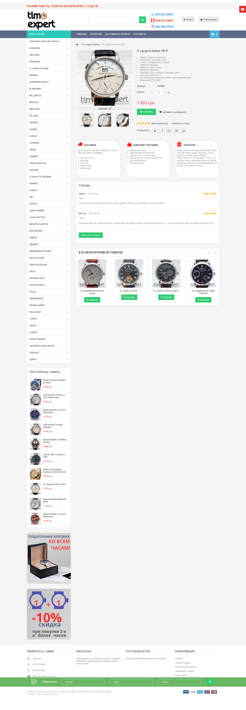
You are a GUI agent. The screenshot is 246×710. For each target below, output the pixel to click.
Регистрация (209, 19)
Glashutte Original (49, 176)
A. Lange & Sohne (49, 68)
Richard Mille (49, 278)
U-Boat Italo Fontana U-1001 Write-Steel (54, 396)
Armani (49, 75)
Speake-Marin (37, 305)
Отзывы (84, 185)
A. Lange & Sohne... (129, 290)
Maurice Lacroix (49, 224)
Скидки (178, 660)
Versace (49, 352)
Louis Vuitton (49, 217)
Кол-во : (141, 92)
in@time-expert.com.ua (44, 678)
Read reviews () (160, 123)
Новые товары (183, 664)
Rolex (49, 291)
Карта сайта (181, 677)
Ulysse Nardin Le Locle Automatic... (54, 411)
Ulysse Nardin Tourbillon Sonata (55, 440)
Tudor (49, 319)
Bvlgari (49, 116)
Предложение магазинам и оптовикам (145, 660)
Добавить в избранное (172, 112)
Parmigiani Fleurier (49, 251)
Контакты (139, 34)
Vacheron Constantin (49, 346)
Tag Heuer (49, 312)
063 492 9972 (164, 26)
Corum (49, 136)
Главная (81, 34)
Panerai (49, 244)
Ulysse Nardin (49, 339)
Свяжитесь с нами (184, 673)
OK (210, 690)
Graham (49, 170)
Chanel (49, 129)
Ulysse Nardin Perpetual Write (54, 500)
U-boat (49, 332)
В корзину (92, 299)
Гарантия (96, 34)
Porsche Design (49, 264)
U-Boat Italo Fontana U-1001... (54, 455)
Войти (188, 19)
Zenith (49, 359)
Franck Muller (49, 163)
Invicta (33, 203)
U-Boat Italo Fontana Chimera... (53, 426)
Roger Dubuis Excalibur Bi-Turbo (54, 381)
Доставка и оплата (117, 34)
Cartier (49, 122)
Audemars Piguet (49, 82)
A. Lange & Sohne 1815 (54, 484)
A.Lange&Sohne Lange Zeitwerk (203, 292)
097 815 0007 (164, 14)
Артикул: (141, 86)
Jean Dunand (36, 210)
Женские (49, 55)
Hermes (49, 183)
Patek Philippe (49, 258)
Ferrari (49, 156)
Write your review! (90, 235)
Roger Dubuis (49, 285)
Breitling (49, 109)
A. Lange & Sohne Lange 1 (166, 290)
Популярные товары (44, 372)
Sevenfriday (49, 298)
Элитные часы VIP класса (49, 41)
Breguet (49, 102)
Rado (49, 271)
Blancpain (49, 88)
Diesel (49, 149)
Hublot (49, 190)
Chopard (49, 143)
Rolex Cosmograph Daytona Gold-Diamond (54, 470)
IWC (49, 197)
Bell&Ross (49, 95)
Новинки (49, 48)
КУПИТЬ (148, 112)
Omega (49, 237)
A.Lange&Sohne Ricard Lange (92, 292)
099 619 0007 (164, 20)
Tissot (49, 325)
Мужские (49, 61)
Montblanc (49, 231)
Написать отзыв (180, 123)
